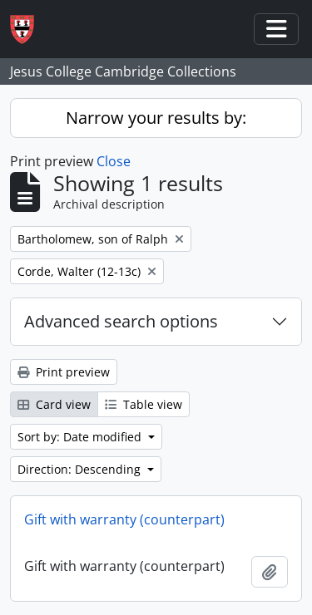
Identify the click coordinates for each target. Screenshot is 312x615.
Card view (54, 404)
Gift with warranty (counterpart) (124, 519)
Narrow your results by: (156, 117)
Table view (143, 404)
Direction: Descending (80, 469)
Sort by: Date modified (81, 437)
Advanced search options (121, 321)
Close (114, 161)
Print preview (63, 372)
